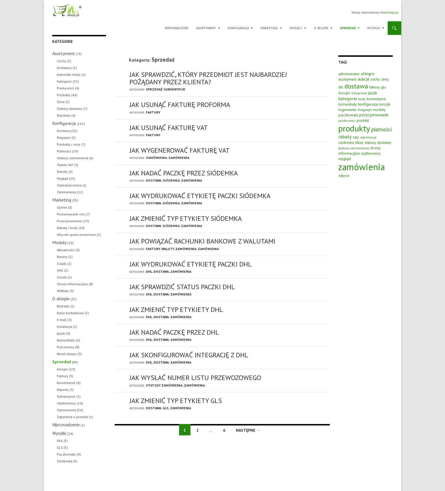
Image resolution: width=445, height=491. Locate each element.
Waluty (167, 249)
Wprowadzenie (176, 28)
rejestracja (368, 137)
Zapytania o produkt (72, 417)
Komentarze (66, 383)
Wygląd (62, 178)
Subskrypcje (174, 89)
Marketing (269, 28)
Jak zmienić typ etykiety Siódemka (185, 218)
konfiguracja (368, 104)
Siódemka (171, 180)
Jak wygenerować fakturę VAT (179, 150)
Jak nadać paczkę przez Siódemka (183, 173)
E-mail (62, 320)
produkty (354, 128)
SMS (60, 270)
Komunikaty (66, 340)
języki (372, 92)
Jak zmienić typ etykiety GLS (175, 400)
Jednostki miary (69, 74)
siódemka (346, 142)
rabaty (345, 137)
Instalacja (64, 326)
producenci (347, 120)
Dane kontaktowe (70, 313)
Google (344, 93)
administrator (349, 73)
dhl (340, 87)
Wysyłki (373, 28)
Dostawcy (64, 68)
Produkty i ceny (68, 144)
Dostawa (153, 180)
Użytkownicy (66, 403)
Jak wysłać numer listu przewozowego (195, 377)
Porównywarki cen (71, 214)
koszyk (384, 104)
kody (362, 98)
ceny (385, 79)
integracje (359, 93)
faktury (374, 87)
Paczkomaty (66, 454)
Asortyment (206, 28)
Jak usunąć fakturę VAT (168, 127)
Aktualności (66, 250)
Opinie (62, 207)
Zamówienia (156, 158)
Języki (61, 333)
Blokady (63, 306)
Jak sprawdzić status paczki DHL (182, 286)
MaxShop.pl (389, 12)
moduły (379, 109)
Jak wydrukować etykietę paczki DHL (190, 264)
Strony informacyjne (72, 284)
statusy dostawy (378, 142)
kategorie (347, 98)
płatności (381, 129)
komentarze (376, 98)
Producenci (65, 88)
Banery (62, 257)
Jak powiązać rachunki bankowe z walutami (202, 241)
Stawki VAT (65, 165)
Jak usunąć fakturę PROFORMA (179, 104)
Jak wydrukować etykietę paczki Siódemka (199, 195)
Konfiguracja (238, 28)
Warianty (63, 115)
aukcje (364, 79)
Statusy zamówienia (164, 385)
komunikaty (347, 104)
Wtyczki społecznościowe (76, 234)
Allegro (62, 369)
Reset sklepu (67, 354)
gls (383, 87)
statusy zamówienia (353, 148)
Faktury (153, 112)
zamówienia (361, 167)
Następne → (248, 430)
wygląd (344, 158)
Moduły (295, 28)
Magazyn (64, 137)
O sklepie (321, 28)
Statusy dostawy (69, 108)
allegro (367, 73)
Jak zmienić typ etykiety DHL (176, 309)
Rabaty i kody (67, 228)
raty (356, 137)
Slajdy (61, 263)
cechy (375, 79)
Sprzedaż (348, 28)
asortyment (347, 79)
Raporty (63, 389)
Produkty (63, 95)
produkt (363, 120)
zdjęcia (343, 175)
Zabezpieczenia (69, 185)
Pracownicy (65, 347)
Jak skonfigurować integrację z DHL (188, 355)
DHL (149, 271)
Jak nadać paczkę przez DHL (174, 332)
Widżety (63, 291)
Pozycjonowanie (69, 221)
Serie (61, 102)
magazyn (365, 109)
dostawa (356, 86)
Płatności (64, 151)
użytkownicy (371, 153)
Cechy (61, 61)
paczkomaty (348, 114)
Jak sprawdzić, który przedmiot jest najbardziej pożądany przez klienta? (208, 78)
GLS (166, 408)
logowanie (347, 109)
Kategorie (64, 81)
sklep (359, 142)
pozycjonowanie (374, 114)
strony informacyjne (359, 150)
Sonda (62, 277)
